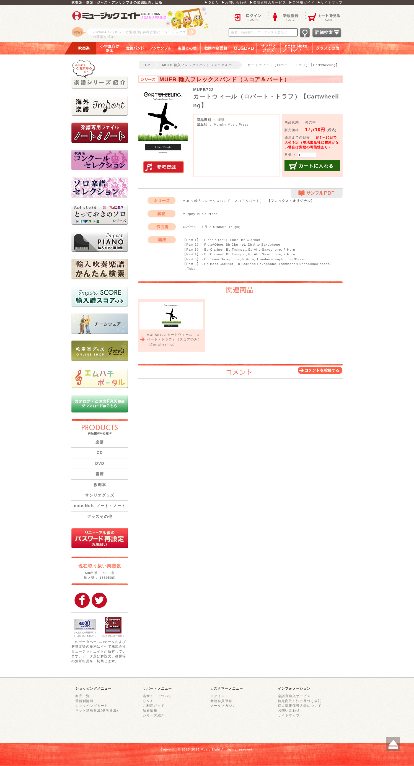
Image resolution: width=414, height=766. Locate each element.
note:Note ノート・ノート (100, 505)
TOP (146, 65)
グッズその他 (331, 48)
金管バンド (134, 48)
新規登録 (286, 16)
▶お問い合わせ (234, 2)
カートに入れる (312, 165)
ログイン (249, 16)
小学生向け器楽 (109, 48)
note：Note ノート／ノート (297, 48)
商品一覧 (82, 696)
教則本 (100, 484)
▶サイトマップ (330, 2)
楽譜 (99, 442)
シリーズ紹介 (154, 715)
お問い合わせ (289, 710)
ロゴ (140, 23)
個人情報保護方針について (300, 705)
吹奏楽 (80, 48)
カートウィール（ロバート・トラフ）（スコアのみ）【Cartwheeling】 (174, 339)
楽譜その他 (187, 48)
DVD (99, 463)
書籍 (99, 474)
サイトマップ (289, 715)
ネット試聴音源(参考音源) (96, 710)
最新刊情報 (84, 701)
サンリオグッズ (269, 48)
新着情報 (150, 710)
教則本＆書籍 (216, 48)
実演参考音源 (163, 167)
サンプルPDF (317, 193)
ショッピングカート (91, 705)
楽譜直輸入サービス (294, 696)
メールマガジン (223, 705)
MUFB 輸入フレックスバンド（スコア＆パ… (199, 65)
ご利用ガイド (154, 705)
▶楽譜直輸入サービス (268, 2)
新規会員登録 (221, 701)
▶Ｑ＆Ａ (211, 2)
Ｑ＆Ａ (148, 701)
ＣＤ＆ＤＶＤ (244, 48)
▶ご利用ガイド (301, 2)
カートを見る (324, 16)
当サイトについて (157, 696)
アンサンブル (160, 48)
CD (100, 452)
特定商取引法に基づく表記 (300, 701)
